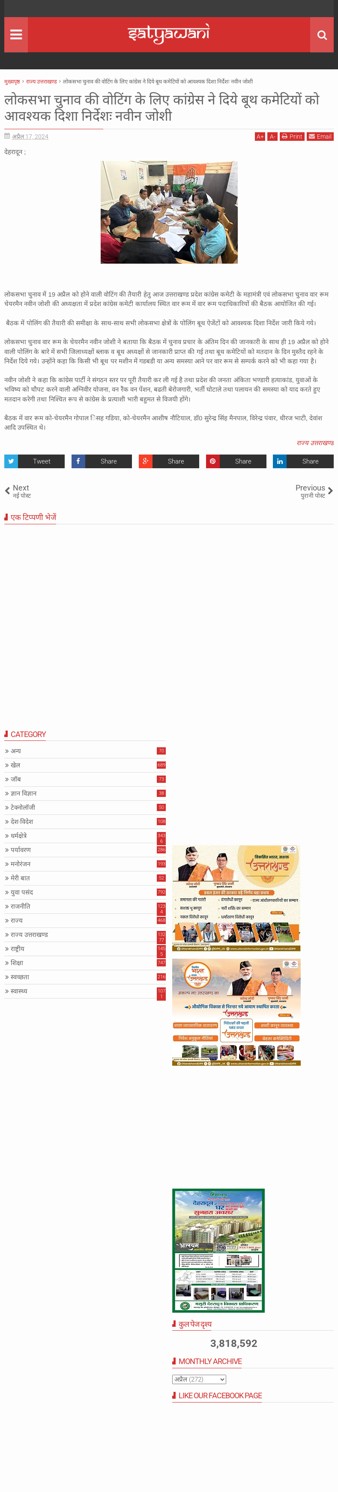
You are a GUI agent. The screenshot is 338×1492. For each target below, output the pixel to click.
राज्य (17, 920)
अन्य (16, 751)
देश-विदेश (22, 822)
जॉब (16, 779)
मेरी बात (20, 878)
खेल (15, 765)
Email (320, 136)
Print (292, 136)
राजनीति (20, 906)
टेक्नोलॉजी (23, 807)
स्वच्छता (20, 977)
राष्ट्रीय (17, 949)
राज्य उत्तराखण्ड (315, 443)
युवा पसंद (22, 892)
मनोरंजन (20, 864)
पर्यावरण (21, 850)
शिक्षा (17, 963)
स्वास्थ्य (19, 991)
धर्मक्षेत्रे (19, 836)
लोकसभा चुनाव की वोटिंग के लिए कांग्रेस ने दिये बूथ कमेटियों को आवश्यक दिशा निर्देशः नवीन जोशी (161, 108)
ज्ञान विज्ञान (23, 793)
